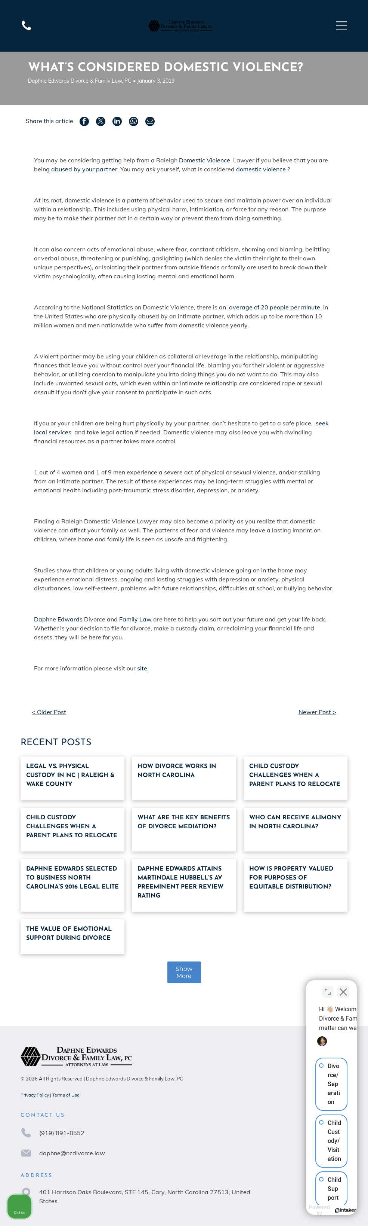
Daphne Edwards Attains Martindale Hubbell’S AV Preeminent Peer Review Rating (180, 882)
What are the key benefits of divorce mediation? (183, 822)
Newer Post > (317, 712)
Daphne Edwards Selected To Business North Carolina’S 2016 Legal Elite (72, 878)
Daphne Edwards (58, 619)
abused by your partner (84, 169)
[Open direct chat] (328, 987)
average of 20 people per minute (274, 307)
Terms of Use (66, 1095)
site (142, 668)
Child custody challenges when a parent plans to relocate (294, 776)
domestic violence (261, 169)
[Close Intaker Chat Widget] (343, 987)
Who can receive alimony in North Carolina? (295, 822)
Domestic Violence (204, 160)
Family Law (135, 619)
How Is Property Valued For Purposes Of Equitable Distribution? (291, 878)
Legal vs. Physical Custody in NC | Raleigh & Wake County (70, 776)
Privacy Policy (35, 1095)
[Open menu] (341, 25)
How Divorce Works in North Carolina (176, 771)
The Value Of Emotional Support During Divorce (69, 933)
